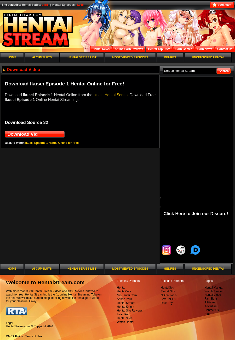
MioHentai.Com (127, 295)
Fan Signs (211, 298)
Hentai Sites (124, 318)
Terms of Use (33, 336)
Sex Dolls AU (169, 299)
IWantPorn (123, 314)
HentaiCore (124, 291)
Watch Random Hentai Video (214, 293)
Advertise (211, 306)
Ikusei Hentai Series (110, 95)
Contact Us (212, 310)
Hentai (121, 287)
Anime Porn (124, 299)
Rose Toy (167, 303)
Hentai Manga (214, 287)
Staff (207, 314)
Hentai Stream (126, 303)
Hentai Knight (125, 306)
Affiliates (210, 302)
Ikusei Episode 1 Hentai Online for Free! (52, 143)
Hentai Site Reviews (130, 310)
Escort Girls (168, 291)
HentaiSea (167, 287)
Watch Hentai (125, 322)
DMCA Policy (14, 336)
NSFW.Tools (169, 295)
